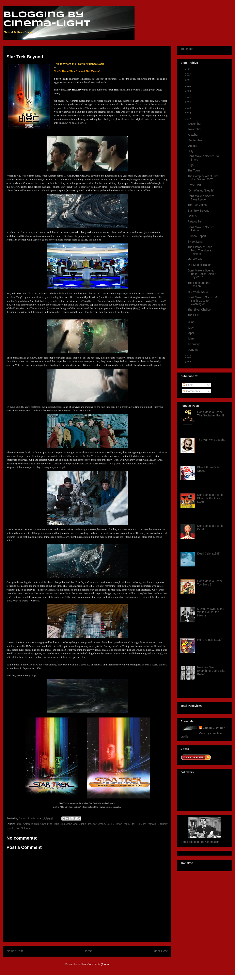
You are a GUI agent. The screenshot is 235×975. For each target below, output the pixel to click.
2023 (188, 80)
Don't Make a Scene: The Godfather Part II (210, 413)
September (195, 140)
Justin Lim (85, 823)
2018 (188, 107)
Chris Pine (46, 823)
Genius (192, 216)
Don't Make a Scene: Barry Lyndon (201, 197)
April (191, 333)
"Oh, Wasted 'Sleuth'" (201, 190)
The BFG (193, 315)
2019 (188, 102)
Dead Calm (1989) (208, 553)
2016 (19, 823)
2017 (188, 113)
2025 (188, 69)
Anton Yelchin (31, 823)
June (191, 322)
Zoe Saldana (23, 828)
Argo (191, 165)
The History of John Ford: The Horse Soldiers (200, 250)
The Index (187, 48)
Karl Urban (98, 823)
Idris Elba (59, 823)
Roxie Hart (194, 185)
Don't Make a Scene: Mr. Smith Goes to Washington (203, 301)
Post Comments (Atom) (95, 964)
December (195, 123)
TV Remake (150, 823)
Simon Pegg (122, 823)
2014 (188, 362)
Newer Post (14, 951)
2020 (188, 96)
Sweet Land (195, 241)
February (194, 344)
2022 (188, 85)
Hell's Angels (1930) (209, 639)
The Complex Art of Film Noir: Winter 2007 (203, 178)
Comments (191, 391)
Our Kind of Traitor (199, 264)
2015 (188, 356)
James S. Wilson (214, 727)
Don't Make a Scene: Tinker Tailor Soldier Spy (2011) (202, 274)
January (193, 349)
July (191, 151)
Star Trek (135, 823)
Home (87, 951)
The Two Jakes (197, 204)
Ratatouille (194, 221)
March (192, 338)
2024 (188, 74)
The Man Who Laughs (211, 439)
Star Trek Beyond (198, 210)
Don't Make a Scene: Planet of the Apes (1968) (210, 498)
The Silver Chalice (199, 309)
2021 (188, 91)
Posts (188, 384)
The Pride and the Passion (199, 284)
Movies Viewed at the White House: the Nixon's (210, 612)
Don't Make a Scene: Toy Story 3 (210, 582)
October (193, 134)
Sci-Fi (110, 823)
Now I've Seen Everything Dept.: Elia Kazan (211, 671)
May (191, 327)
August (193, 145)
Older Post (160, 951)
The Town (194, 170)
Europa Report (197, 236)
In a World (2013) (198, 291)
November (195, 129)
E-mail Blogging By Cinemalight (200, 841)
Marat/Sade (195, 259)
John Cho (72, 823)
